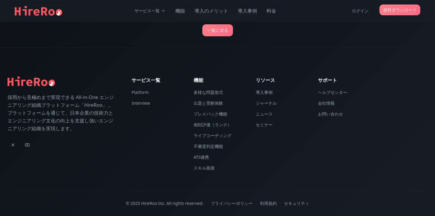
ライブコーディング (212, 135)
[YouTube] (27, 145)
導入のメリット (211, 11)
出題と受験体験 (208, 103)
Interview (140, 103)
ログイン (360, 11)
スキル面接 (204, 168)
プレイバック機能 (210, 114)
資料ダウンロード (400, 10)
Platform (140, 92)
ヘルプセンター (332, 92)
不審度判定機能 (208, 146)
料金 (271, 11)
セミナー (264, 125)
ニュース (264, 114)
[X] (13, 145)
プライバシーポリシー (232, 203)
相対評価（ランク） (212, 125)
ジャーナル (266, 103)
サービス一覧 (150, 11)
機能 (180, 11)
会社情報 (326, 103)
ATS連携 (201, 157)
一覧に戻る (217, 30)
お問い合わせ (330, 114)
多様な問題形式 (208, 92)
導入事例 (247, 11)
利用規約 (268, 203)
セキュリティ (296, 203)
